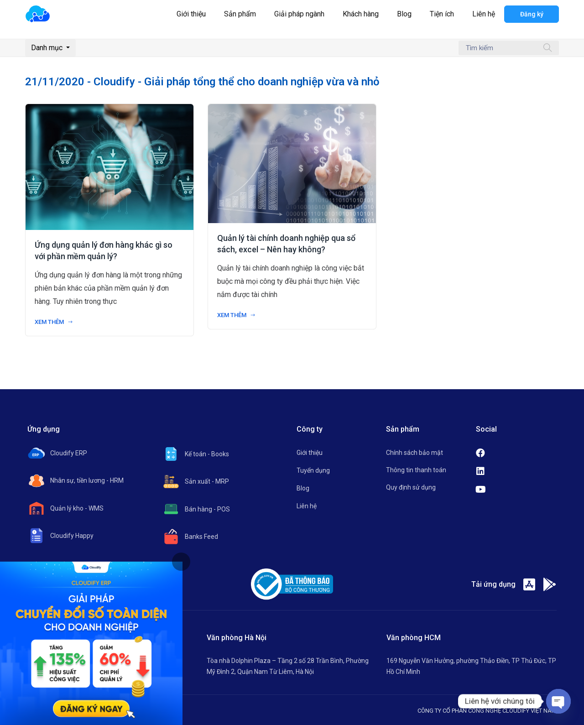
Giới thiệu (191, 14)
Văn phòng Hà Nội (236, 637)
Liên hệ (483, 14)
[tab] (181, 562)
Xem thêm (54, 321)
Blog (404, 14)
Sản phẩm (240, 14)
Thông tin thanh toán (416, 470)
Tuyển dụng (313, 470)
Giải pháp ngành (299, 14)
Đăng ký (531, 14)
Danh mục (47, 47)
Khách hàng (361, 14)
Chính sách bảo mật (414, 452)
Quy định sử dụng (411, 487)
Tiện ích (442, 14)
